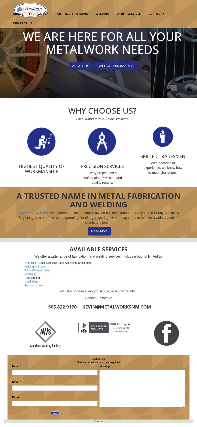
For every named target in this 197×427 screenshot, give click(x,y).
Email (16, 381)
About (18, 12)
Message (105, 366)
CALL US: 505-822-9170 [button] (116, 66)
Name (16, 366)
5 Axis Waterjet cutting (37, 270)
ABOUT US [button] (80, 66)
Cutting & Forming (73, 12)
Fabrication (40, 12)
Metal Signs (31, 281)
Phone (16, 397)
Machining (30, 274)
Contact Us (22, 22)
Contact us (93, 298)
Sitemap (98, 421)
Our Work (156, 12)
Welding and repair (35, 266)
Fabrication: (31, 262)
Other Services (130, 12)
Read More (99, 231)
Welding (103, 12)
